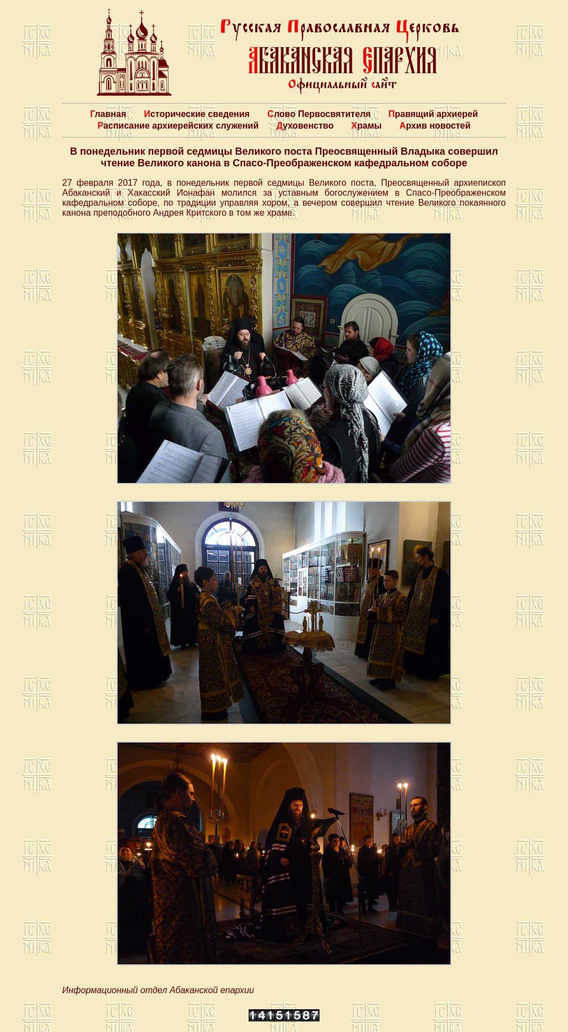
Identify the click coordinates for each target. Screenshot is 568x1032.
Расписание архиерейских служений (178, 125)
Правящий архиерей (433, 114)
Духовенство (304, 125)
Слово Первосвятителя (319, 114)
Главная (108, 114)
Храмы (366, 125)
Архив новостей (434, 125)
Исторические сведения (197, 114)
